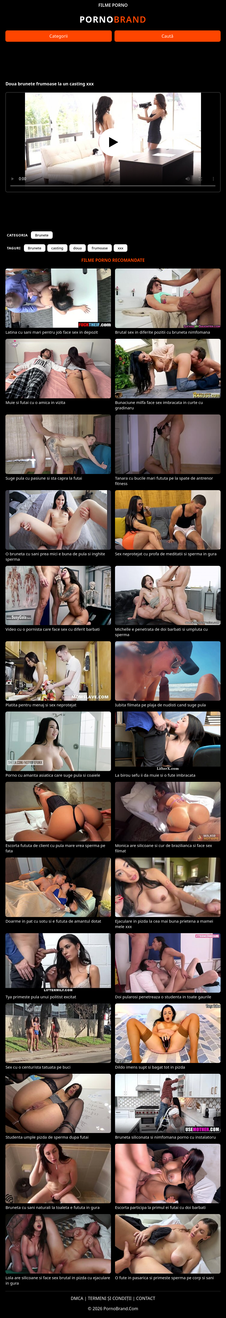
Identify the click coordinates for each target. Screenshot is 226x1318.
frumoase (100, 248)
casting (57, 248)
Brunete (41, 235)
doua (77, 248)
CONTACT (145, 1298)
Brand (113, 19)
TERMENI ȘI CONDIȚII (110, 1298)
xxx (120, 248)
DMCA (77, 1298)
